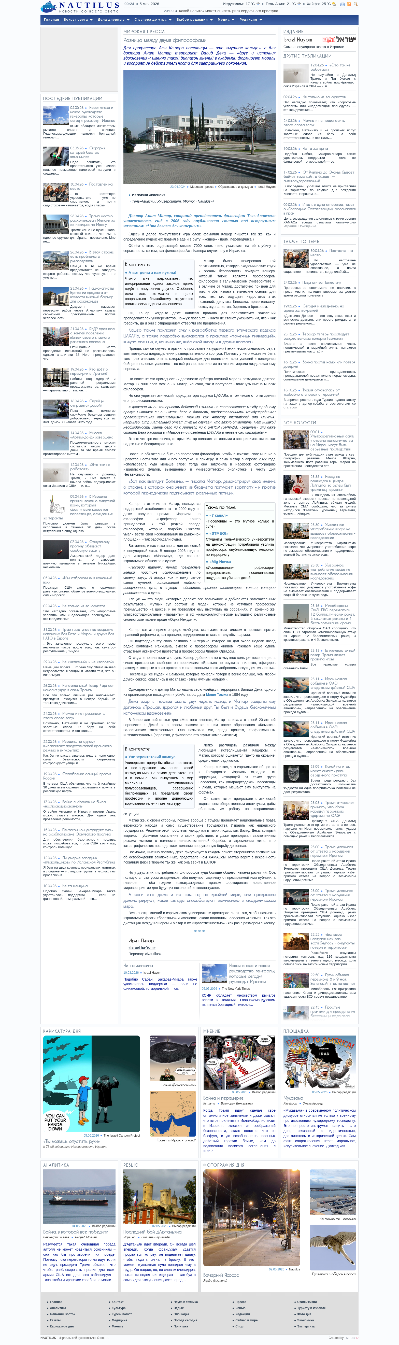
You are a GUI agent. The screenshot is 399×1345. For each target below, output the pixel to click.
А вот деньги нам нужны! (152, 272)
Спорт (240, 1326)
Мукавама (293, 1097)
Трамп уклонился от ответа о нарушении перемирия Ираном (331, 851)
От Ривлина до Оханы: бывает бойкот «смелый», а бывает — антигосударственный (318, 176)
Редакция (242, 1314)
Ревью (240, 1308)
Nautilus (294, 1269)
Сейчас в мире (246, 1320)
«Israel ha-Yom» (142, 947)
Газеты (55, 1320)
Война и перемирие (223, 1097)
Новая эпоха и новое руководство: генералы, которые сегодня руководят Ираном (92, 114)
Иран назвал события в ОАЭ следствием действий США (332, 683)
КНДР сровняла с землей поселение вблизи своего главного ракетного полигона (92, 335)
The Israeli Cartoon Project (122, 1135)
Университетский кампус (152, 757)
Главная (56, 1302)
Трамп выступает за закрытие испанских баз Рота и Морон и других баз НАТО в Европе (78, 633)
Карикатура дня (62, 1326)
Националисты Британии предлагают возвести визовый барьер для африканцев (92, 294)
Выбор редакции (264, 1092)
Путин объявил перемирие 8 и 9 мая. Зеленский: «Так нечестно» (332, 979)
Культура (118, 1308)
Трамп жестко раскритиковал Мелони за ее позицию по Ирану (92, 220)
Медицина (119, 1320)
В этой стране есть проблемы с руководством (92, 256)
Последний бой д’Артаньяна (152, 1231)
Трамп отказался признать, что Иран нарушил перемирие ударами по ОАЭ (332, 809)
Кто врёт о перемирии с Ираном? (89, 371)
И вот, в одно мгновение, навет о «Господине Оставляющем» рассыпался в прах (319, 208)
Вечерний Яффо (221, 1275)
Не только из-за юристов (83, 606)
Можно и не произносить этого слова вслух (74, 715)
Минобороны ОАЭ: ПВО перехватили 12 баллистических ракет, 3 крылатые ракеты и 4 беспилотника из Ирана (332, 614)
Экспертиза (306, 1326)
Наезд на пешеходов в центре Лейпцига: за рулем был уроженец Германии (330, 483)
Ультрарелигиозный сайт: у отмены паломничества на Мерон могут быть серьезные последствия (332, 442)
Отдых (179, 1308)
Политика (181, 1326)
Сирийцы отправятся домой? (87, 403)
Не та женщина (75, 886)
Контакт (117, 1302)
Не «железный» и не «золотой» (88, 662)
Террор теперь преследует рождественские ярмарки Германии (316, 336)
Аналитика (58, 1308)
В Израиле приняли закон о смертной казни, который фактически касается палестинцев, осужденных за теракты (79, 507)
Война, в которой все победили (75, 1231)
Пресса (240, 1302)
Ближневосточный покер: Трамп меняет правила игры (332, 654)
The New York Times (236, 988)
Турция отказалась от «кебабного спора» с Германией (311, 392)
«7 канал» (218, 515)
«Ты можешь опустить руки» (71, 1141)
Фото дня (304, 1314)
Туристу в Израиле (311, 1308)
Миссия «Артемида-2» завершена (91, 435)
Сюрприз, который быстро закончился (88, 152)
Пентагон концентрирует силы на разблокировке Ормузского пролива (78, 832)
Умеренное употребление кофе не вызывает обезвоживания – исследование (332, 531)
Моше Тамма (217, 694)
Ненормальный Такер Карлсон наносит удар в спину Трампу (78, 687)
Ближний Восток (62, 1314)
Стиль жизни (307, 1302)
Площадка (181, 1314)
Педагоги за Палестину (322, 282)
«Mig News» (220, 561)
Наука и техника (186, 1302)
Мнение (117, 1326)
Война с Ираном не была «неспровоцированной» (74, 804)
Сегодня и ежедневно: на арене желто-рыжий (313, 308)
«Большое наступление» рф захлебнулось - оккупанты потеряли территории (332, 941)
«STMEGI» (218, 533)
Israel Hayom (267, 187)
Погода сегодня (185, 1320)
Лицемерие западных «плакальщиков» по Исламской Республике (79, 860)
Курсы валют (122, 1314)
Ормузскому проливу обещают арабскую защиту (89, 546)
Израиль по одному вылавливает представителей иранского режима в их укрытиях (77, 745)
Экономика (305, 1320)
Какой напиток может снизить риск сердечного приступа (330, 770)
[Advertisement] (79, 59)
